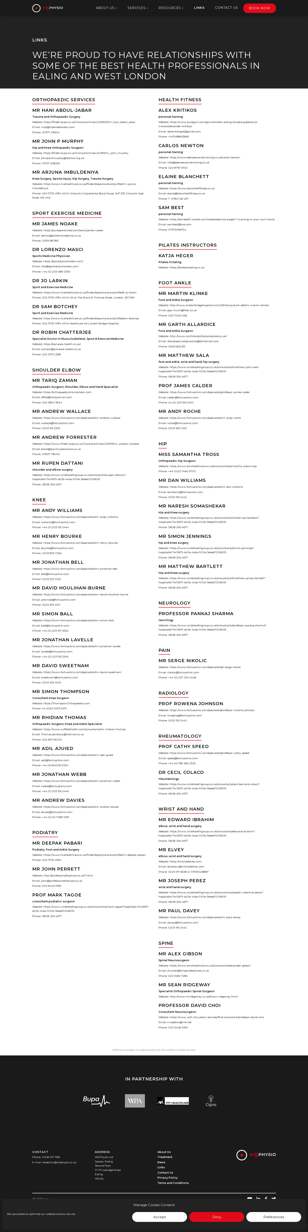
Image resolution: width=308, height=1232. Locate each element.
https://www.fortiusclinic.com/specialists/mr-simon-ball (78, 620)
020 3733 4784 (51, 860)
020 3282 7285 (177, 975)
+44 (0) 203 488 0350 (56, 271)
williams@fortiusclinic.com (58, 522)
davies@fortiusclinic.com (56, 812)
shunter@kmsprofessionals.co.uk (188, 970)
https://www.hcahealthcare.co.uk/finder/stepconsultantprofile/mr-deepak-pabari (94, 854)
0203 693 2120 (177, 428)
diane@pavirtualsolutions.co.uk (61, 449)
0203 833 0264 (52, 553)
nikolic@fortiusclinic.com (183, 672)
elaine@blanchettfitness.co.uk (186, 193)
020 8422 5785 (51, 885)
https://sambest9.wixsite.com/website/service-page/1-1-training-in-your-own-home (222, 219)
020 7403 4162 (177, 315)
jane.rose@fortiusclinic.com (58, 599)
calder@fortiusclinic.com (182, 397)
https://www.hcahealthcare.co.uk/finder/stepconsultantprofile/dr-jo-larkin (90, 292)
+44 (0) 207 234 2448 (182, 677)
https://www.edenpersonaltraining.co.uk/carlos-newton (205, 157)
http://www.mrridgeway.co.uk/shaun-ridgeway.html (204, 996)
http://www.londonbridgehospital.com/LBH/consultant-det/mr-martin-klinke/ (219, 305)
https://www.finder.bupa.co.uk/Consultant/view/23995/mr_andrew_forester (91, 444)
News (161, 1162)
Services (137, 8)
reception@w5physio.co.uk (59, 1162)
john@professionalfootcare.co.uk (61, 880)
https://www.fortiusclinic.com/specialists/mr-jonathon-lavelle (82, 646)
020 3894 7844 (52, 402)
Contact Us (226, 8)
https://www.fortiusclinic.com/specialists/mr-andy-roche (205, 418)
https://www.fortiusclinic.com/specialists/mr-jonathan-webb (81, 780)
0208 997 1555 (51, 1157)
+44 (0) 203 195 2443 (55, 791)
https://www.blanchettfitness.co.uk (192, 188)
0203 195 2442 (177, 497)
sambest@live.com (179, 224)
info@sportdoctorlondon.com (60, 266)
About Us (105, 8)
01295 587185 (50, 240)
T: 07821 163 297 (178, 198)
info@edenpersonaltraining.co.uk (188, 162)
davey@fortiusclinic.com (182, 922)
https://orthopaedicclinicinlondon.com (67, 392)
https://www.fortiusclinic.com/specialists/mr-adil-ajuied (78, 755)
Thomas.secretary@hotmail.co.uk (62, 734)
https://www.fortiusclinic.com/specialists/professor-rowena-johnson (212, 710)
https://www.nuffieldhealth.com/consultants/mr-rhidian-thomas (84, 729)
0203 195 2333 (51, 428)
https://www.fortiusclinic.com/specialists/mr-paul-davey (205, 917)
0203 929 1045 (51, 682)
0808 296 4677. (52, 484)
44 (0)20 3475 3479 (54, 708)
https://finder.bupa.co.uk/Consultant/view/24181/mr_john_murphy (85, 153)
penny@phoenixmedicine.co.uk (61, 235)
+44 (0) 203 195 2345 (55, 656)
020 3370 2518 (51, 354)
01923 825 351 (176, 346)
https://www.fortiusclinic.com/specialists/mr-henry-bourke (80, 542)
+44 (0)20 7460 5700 (182, 471)
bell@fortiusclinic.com (55, 573)
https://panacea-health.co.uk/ (62, 344)
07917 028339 (51, 163)
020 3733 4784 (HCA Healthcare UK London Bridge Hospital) (80, 323)
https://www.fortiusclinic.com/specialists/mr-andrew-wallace (81, 418)
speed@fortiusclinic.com (182, 758)
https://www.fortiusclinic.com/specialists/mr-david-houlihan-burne (85, 594)
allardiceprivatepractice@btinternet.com (193, 341)
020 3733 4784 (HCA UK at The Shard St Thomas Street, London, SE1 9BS (88, 297)
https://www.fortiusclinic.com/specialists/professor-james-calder (210, 392)
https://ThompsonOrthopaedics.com (66, 703)
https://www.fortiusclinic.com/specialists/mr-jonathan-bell (80, 568)
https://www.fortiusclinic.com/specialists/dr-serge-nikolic (205, 667)
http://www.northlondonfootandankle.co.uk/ (198, 336)
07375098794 (177, 229)
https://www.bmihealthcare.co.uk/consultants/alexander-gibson (210, 965)
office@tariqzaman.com (56, 397)
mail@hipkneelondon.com (58, 127)
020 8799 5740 (178, 167)
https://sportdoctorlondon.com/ (63, 261)
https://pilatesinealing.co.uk (187, 267)
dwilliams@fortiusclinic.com (185, 491)
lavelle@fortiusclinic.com (56, 651)
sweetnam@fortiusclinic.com (59, 677)
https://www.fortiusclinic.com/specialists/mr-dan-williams (206, 486)
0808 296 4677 (178, 376)
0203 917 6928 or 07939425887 (188, 871)
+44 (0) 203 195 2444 (55, 527)
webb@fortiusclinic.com (56, 786)
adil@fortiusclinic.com (55, 760)
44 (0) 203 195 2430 (181, 402)
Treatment (164, 1157)
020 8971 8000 (52, 739)
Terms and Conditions (173, 1183)
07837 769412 (51, 454)
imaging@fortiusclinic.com (184, 715)
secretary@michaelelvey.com (185, 866)
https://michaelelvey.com (186, 861)
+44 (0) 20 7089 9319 (55, 817)
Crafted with (50, 1210)
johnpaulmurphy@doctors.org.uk (62, 158)
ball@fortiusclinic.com (55, 625)
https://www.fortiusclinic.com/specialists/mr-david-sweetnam (82, 672)
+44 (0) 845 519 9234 (55, 765)
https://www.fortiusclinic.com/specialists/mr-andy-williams (80, 516)
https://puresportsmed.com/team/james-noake (73, 230)
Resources (170, 8)
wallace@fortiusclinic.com (57, 423)
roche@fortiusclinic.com (182, 423)
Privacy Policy (167, 1177)
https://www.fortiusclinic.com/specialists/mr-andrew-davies (81, 806)
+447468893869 (178, 136)
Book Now (259, 8)
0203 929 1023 (51, 579)
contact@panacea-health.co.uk (61, 349)
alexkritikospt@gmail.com (184, 131)
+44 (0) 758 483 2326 (181, 763)
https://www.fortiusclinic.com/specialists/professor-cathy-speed (209, 753)
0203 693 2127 (51, 605)
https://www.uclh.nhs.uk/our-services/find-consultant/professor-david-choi (217, 1017)
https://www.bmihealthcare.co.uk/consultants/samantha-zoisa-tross (213, 466)
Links (199, 8)
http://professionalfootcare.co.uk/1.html (68, 875)
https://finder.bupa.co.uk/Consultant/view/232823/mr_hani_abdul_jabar (89, 122)
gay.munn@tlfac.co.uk (182, 310)
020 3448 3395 (178, 1027)
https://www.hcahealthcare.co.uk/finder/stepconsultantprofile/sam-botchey (91, 318)
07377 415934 (50, 132)
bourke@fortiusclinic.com (57, 548)
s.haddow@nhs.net (179, 1022)
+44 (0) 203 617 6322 (55, 630)
